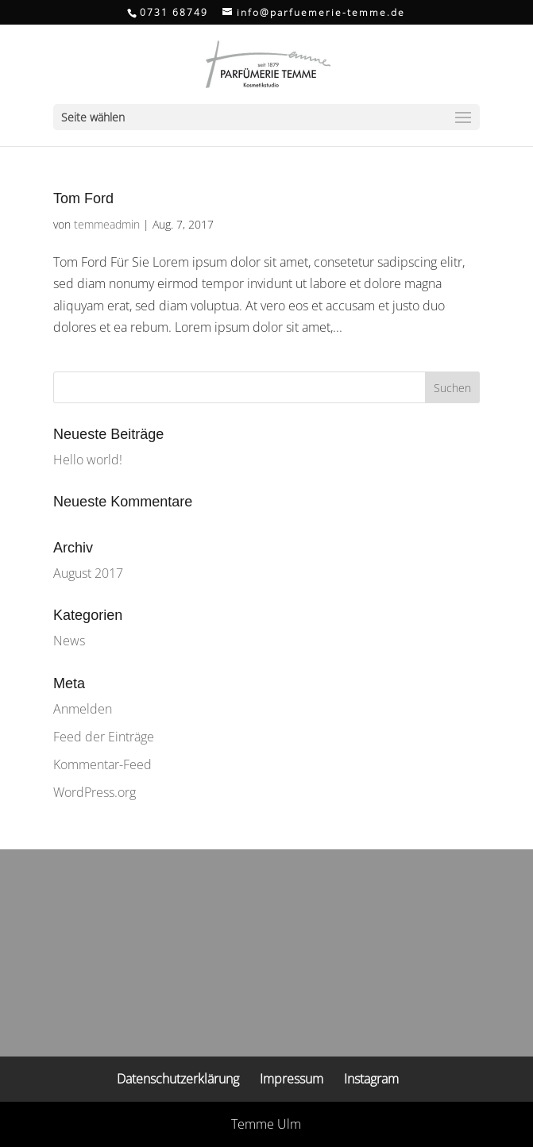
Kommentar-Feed (102, 764)
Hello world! (87, 459)
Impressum (291, 1078)
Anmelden (82, 709)
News (69, 640)
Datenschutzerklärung (178, 1078)
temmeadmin (107, 224)
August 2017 (88, 573)
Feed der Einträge (103, 736)
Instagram (371, 1078)
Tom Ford (83, 198)
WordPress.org (94, 792)
